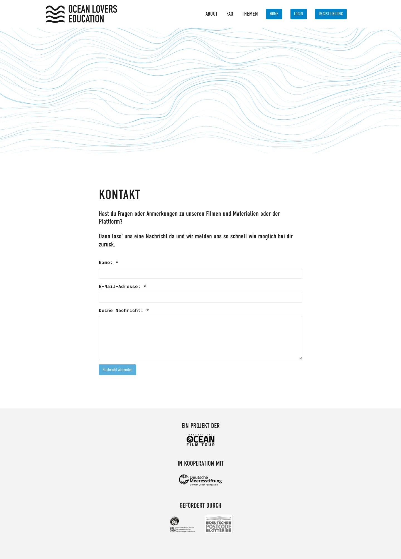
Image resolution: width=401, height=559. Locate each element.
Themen (250, 14)
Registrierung (331, 13)
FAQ (230, 14)
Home (274, 13)
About (212, 14)
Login (298, 13)
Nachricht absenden (117, 369)
